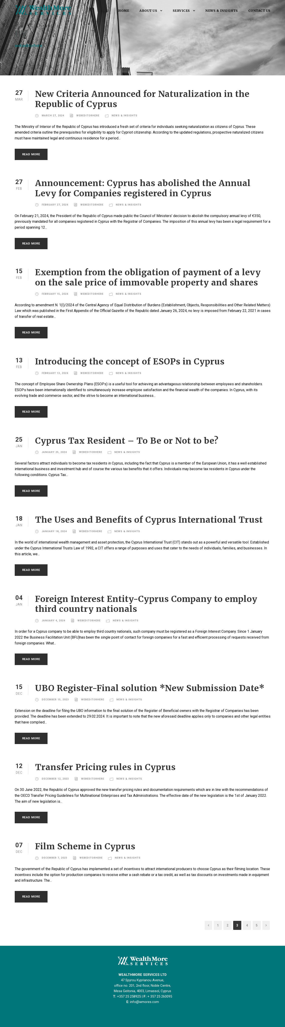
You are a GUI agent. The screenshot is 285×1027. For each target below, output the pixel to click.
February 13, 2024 (55, 373)
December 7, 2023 (54, 857)
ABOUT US (148, 11)
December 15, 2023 (55, 699)
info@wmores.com (144, 1002)
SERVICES (181, 11)
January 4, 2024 (53, 620)
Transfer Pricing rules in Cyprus (105, 767)
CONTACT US (259, 11)
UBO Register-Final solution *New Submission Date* (150, 688)
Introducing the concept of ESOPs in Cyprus (130, 361)
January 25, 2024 (54, 452)
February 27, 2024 (55, 204)
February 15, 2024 (55, 293)
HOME (123, 11)
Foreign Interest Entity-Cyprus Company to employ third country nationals (146, 604)
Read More (31, 154)
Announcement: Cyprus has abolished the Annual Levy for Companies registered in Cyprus (143, 188)
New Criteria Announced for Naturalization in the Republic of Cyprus (142, 99)
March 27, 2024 (53, 115)
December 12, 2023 (55, 778)
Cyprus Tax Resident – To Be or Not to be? (126, 441)
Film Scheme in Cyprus (85, 846)
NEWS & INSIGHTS (221, 11)
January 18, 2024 (54, 531)
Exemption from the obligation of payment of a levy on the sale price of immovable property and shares (148, 277)
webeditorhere (87, 115)
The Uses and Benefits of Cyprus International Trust (149, 520)
